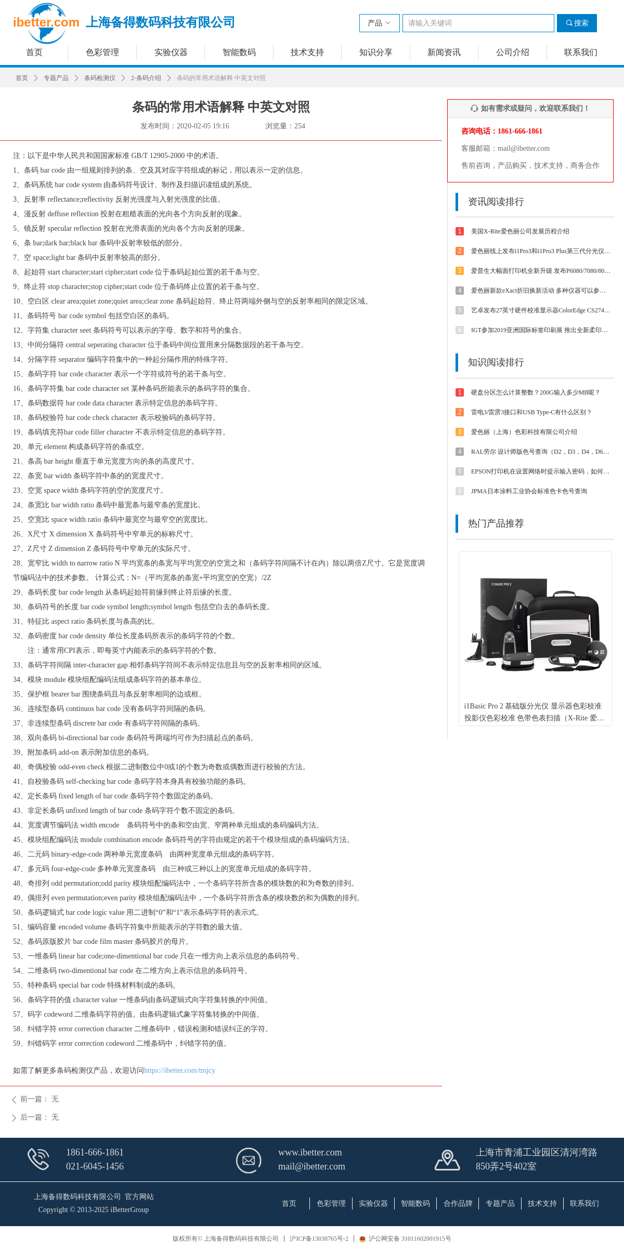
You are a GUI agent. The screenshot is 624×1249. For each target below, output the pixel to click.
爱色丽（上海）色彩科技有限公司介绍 (524, 432)
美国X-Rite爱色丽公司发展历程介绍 (520, 231)
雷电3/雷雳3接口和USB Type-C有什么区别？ (531, 412)
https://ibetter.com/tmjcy (179, 1070)
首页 (22, 78)
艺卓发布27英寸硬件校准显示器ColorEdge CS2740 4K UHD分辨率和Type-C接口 (541, 310)
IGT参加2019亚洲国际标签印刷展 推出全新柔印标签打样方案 (541, 330)
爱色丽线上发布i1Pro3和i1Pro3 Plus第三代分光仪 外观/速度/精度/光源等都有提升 (541, 251)
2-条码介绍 (146, 78)
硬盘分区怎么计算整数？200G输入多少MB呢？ (536, 392)
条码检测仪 (99, 78)
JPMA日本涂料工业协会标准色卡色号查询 (529, 491)
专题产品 (56, 78)
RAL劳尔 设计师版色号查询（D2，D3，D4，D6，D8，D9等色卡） (541, 451)
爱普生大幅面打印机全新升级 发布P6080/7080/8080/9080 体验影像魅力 (541, 270)
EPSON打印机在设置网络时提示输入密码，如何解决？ (541, 471)
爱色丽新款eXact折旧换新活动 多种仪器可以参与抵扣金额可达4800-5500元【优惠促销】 (541, 290)
